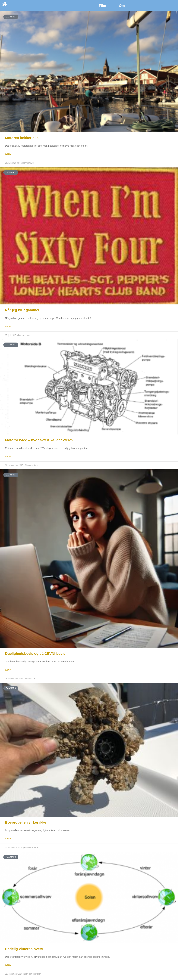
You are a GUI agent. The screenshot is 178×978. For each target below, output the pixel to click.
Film (102, 5)
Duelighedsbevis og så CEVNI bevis (35, 653)
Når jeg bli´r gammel (22, 310)
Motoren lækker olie (21, 138)
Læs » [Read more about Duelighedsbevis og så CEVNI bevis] (8, 670)
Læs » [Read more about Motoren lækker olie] (8, 154)
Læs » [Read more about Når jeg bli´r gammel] (8, 326)
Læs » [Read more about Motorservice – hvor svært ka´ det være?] (8, 456)
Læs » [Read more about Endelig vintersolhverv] (8, 965)
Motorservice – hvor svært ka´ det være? (39, 440)
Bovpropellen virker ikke (25, 822)
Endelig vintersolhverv (24, 949)
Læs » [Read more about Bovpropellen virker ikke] (8, 838)
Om (122, 5)
